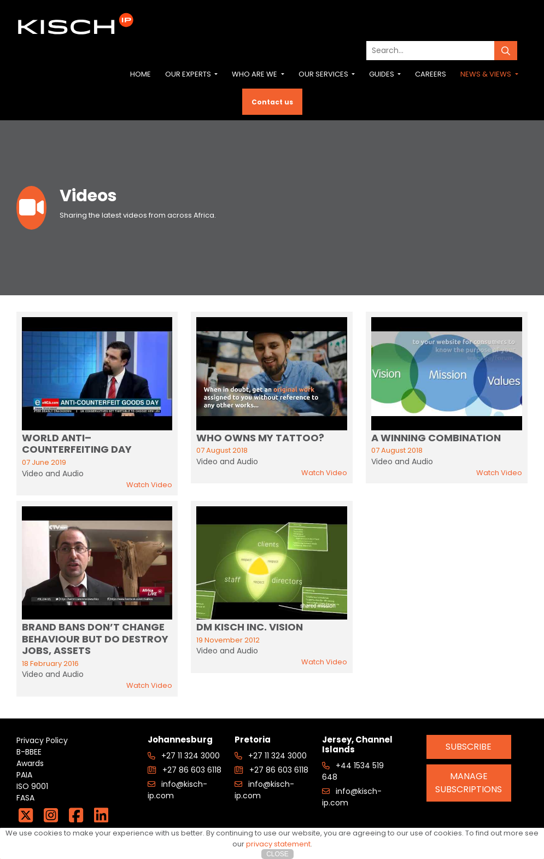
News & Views (486, 74)
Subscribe (469, 746)
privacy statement (278, 844)
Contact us (272, 102)
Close (277, 854)
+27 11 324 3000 (184, 755)
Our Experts (189, 74)
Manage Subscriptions (468, 783)
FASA (25, 797)
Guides (382, 74)
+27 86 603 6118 (184, 769)
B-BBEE (29, 751)
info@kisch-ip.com (177, 790)
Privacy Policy (42, 740)
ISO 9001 (32, 786)
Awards (30, 763)
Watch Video (149, 485)
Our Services (324, 74)
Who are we (255, 74)
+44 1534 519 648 (353, 771)
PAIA (24, 774)
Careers (430, 74)
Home (140, 74)
